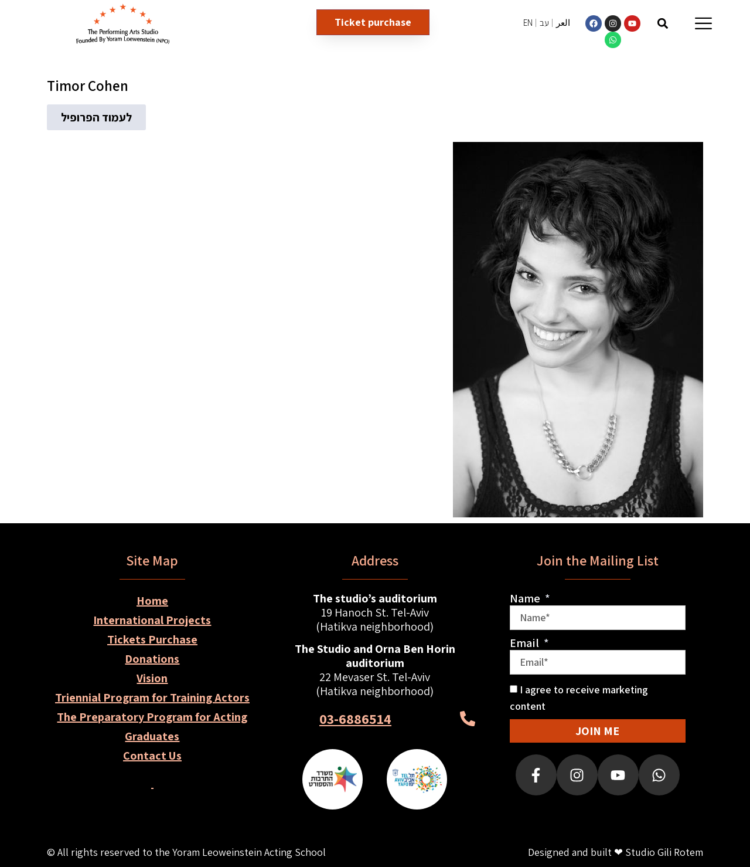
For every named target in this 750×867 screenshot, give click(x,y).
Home (152, 600)
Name (526, 598)
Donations (152, 658)
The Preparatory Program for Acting (152, 716)
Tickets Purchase (152, 639)
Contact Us (152, 755)
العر (563, 22)
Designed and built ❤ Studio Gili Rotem (615, 852)
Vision (152, 678)
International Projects (152, 620)
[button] (663, 23)
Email (525, 643)
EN (528, 22)
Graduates (152, 736)
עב (544, 22)
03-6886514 (355, 718)
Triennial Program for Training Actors (152, 697)
